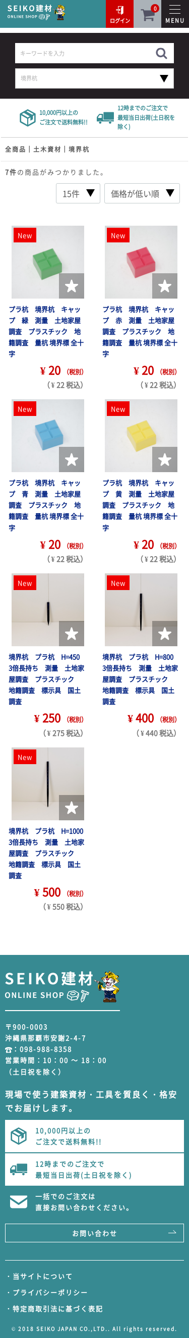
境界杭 (79, 149)
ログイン (120, 20)
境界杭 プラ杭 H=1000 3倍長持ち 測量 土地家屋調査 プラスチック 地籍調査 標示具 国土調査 (49, 853)
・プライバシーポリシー (46, 1292)
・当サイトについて (39, 1276)
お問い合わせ (94, 1233)
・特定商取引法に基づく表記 (54, 1308)
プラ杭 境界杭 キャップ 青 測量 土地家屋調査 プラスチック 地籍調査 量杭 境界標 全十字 (46, 505)
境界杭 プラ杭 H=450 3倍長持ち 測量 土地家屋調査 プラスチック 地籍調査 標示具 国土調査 (47, 679)
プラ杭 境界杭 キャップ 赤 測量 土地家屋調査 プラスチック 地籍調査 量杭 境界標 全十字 (139, 331)
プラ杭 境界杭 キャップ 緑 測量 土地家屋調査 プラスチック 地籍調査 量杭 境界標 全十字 (46, 331)
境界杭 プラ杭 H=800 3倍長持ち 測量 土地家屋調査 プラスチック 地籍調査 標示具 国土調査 (141, 679)
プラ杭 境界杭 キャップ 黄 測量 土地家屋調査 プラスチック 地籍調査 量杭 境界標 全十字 (139, 505)
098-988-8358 (46, 1049)
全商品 (15, 149)
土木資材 (47, 149)
